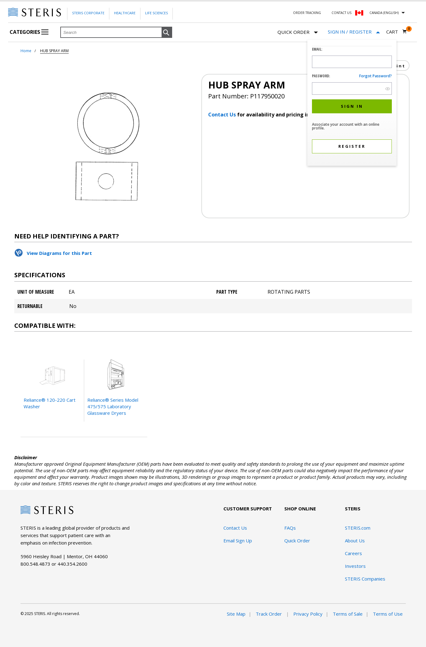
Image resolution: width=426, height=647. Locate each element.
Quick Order (297, 32)
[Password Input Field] (352, 88)
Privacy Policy (308, 614)
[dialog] (352, 103)
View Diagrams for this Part (59, 253)
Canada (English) (384, 13)
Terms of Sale (348, 614)
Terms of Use (388, 614)
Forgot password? (375, 76)
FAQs (290, 528)
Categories (29, 32)
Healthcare (124, 13)
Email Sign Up (237, 540)
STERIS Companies (365, 579)
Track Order (269, 614)
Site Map (236, 614)
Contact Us (341, 13)
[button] (167, 32)
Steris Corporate (88, 13)
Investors (355, 566)
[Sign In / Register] (354, 31)
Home (26, 50)
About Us (355, 540)
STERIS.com (357, 528)
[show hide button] (387, 88)
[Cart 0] (396, 32)
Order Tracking (307, 13)
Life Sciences (156, 13)
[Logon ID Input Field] (352, 62)
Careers (353, 553)
